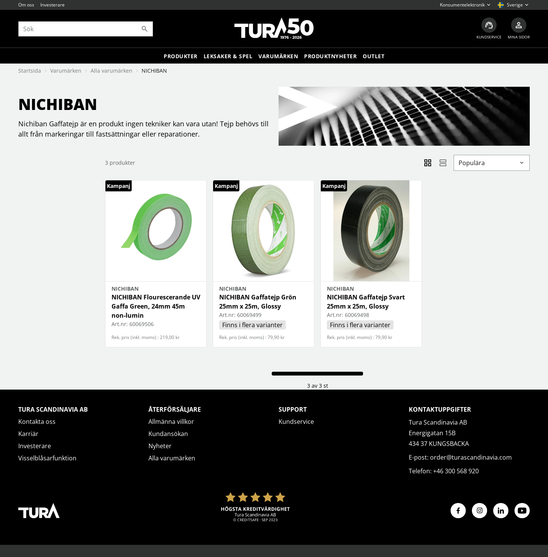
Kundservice (296, 421)
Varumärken (278, 56)
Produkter (181, 56)
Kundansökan (168, 434)
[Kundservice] (489, 29)
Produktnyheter (330, 56)
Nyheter (160, 446)
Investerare (52, 5)
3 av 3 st (317, 385)
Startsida (29, 70)
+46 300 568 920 (456, 471)
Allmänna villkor (171, 421)
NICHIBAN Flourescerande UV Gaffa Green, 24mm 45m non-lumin (156, 306)
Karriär (28, 434)
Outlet (373, 56)
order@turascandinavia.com (471, 457)
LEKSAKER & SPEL (228, 56)
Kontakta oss (37, 421)
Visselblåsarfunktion (47, 458)
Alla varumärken (111, 70)
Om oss (26, 5)
